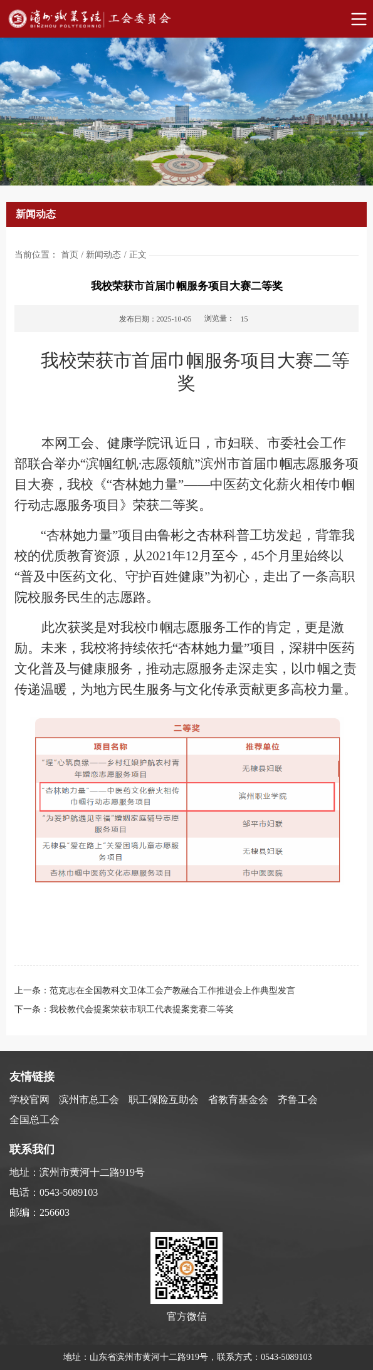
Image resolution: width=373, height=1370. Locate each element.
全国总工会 (34, 1119)
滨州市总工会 (89, 1099)
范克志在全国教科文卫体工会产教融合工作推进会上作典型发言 (172, 990)
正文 (138, 254)
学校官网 (29, 1099)
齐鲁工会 (298, 1099)
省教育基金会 (238, 1099)
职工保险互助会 (164, 1099)
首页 (69, 254)
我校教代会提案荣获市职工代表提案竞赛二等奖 (142, 1009)
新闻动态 (103, 254)
